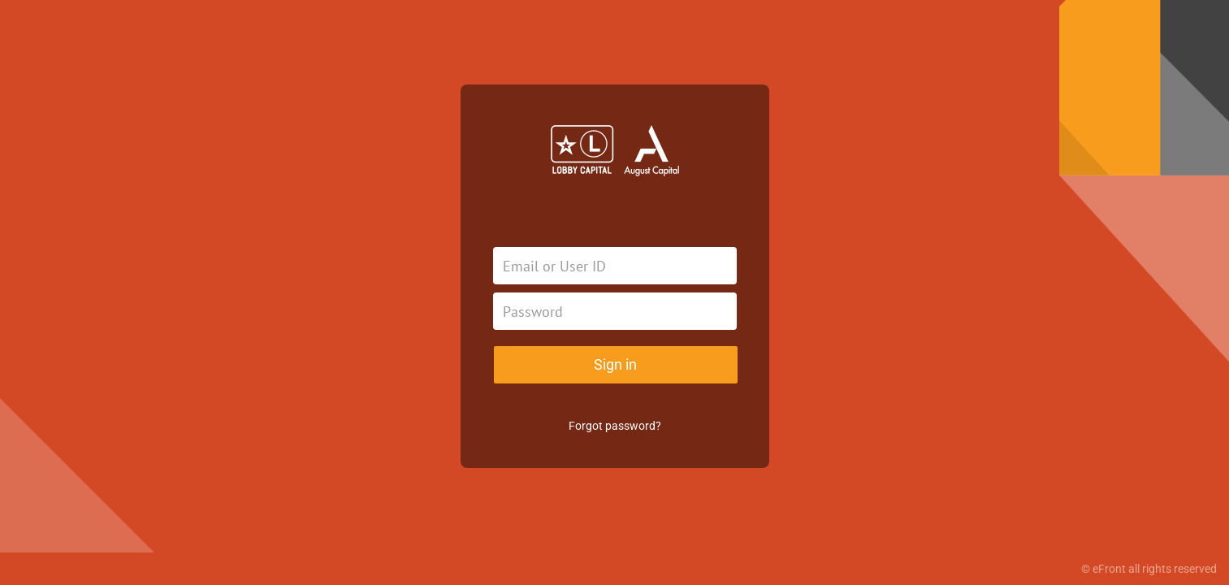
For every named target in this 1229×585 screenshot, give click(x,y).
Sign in (615, 364)
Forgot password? (615, 425)
